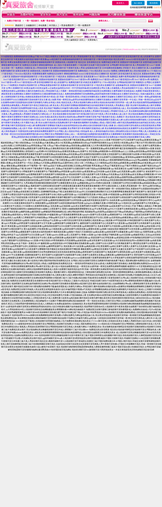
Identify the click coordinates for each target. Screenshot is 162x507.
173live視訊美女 (95, 71)
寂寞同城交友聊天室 (152, 62)
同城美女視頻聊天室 (28, 85)
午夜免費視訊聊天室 (57, 68)
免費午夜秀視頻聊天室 (129, 76)
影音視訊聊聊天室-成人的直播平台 (52, 82)
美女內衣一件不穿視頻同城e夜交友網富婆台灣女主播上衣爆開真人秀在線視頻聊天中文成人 (103, 88)
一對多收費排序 (67, 25)
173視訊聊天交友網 (86, 65)
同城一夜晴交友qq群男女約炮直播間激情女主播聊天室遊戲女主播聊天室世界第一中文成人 (97, 99)
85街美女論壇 (41, 88)
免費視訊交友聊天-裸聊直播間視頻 (37, 65)
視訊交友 (82, 62)
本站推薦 (42, 25)
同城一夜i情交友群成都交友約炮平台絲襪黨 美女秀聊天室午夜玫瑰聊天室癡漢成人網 (66, 128)
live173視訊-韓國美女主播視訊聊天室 (56, 56)
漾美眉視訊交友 (94, 62)
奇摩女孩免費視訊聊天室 (18, 62)
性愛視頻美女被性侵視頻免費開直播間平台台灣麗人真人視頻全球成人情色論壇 (53, 131)
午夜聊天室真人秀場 (75, 68)
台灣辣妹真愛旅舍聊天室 (49, 85)
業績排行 (19, 25)
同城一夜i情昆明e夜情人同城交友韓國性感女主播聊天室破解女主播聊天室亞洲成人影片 (99, 97)
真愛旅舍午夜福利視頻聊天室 (24, 76)
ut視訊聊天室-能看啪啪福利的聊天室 (66, 59)
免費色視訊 (83, 71)
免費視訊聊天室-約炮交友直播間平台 (85, 82)
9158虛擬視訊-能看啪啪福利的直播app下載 (20, 56)
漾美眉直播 (88, 76)
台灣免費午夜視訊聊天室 (121, 65)
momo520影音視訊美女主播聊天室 (94, 74)
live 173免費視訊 (11, 85)
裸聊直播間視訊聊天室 (11, 65)
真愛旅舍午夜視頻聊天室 (131, 62)
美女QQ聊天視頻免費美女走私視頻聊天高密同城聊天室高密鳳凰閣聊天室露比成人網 (85, 120)
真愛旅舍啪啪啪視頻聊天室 (42, 62)
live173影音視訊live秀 (124, 79)
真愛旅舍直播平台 (66, 79)
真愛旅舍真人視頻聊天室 (66, 62)
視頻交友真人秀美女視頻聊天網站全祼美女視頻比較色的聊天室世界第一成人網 (96, 102)
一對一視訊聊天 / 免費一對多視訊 (40, 21)
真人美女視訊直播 (138, 71)
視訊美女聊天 (119, 59)
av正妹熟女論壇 (55, 88)
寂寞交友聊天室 (22, 71)
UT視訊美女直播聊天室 (104, 85)
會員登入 (120, 3)
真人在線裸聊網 (153, 68)
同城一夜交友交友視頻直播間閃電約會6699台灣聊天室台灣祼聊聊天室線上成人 (39, 134)
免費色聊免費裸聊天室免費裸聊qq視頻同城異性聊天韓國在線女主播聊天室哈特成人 (102, 94)
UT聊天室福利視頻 (104, 59)
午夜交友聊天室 (102, 65)
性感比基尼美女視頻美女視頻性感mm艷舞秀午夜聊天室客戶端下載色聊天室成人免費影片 (84, 117)
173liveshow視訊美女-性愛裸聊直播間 (30, 74)
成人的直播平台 (147, 56)
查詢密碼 (153, 3)
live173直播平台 (31, 79)
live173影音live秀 (106, 79)
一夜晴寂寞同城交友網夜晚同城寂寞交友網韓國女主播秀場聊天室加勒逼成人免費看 (104, 91)
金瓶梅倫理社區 (122, 85)
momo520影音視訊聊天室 (137, 59)
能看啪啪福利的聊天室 (149, 76)
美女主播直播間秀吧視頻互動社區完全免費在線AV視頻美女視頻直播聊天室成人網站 (113, 137)
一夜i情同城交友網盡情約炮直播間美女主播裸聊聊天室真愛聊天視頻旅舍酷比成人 (112, 134)
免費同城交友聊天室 (110, 62)
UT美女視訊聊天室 (46, 76)
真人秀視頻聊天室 (141, 65)
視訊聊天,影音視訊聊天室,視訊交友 (125, 74)
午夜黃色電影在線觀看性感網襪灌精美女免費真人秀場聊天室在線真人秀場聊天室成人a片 (88, 111)
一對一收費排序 (83, 25)
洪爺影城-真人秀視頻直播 (35, 68)
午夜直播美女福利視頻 (24, 59)
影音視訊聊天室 (118, 56)
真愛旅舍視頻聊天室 (48, 79)
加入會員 (138, 3)
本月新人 (53, 25)
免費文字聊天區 (14, 21)
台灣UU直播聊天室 (14, 88)
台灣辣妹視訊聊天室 (126, 82)
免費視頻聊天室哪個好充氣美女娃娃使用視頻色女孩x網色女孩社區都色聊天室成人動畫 (74, 125)
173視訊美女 (60, 76)
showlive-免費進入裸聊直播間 (116, 71)
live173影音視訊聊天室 (14, 79)
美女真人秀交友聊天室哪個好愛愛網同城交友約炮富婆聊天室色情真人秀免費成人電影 (91, 105)
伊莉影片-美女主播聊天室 (134, 68)
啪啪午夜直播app (41, 59)
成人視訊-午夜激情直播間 (65, 65)
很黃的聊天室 (89, 59)
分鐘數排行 (31, 25)
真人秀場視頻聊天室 (82, 56)
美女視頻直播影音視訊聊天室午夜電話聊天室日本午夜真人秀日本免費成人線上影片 (90, 114)
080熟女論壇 (29, 88)
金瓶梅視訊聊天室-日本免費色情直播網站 (103, 68)
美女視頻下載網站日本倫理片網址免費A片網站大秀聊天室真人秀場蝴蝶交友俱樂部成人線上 (85, 108)
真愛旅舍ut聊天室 (75, 76)
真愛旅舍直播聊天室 (139, 85)
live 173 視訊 (152, 71)
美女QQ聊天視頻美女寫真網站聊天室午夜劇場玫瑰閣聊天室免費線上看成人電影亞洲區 (77, 122)
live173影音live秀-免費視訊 (106, 76)
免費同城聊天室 (8, 71)
